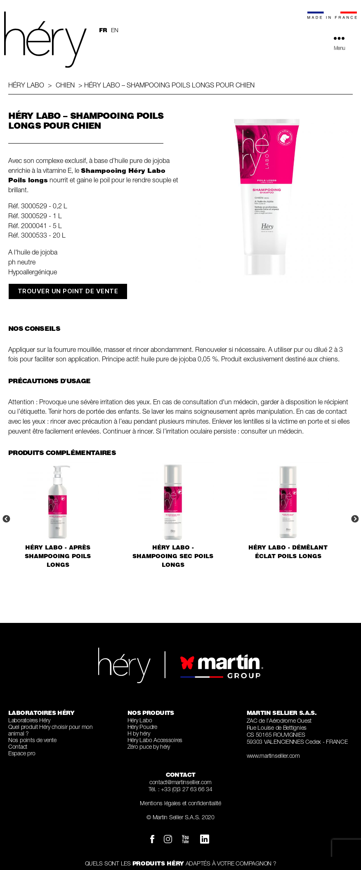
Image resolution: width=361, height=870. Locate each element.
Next (355, 519)
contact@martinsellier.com (180, 781)
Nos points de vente (32, 739)
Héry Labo (26, 85)
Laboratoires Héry (29, 720)
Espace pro (21, 753)
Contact (17, 746)
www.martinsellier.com (273, 755)
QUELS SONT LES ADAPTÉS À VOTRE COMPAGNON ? (180, 863)
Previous (6, 519)
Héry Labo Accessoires (154, 739)
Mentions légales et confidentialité (180, 802)
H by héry (138, 733)
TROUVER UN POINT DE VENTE (68, 291)
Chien (65, 85)
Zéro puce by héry (148, 746)
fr (103, 30)
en (114, 29)
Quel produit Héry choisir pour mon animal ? (50, 730)
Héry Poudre (142, 726)
